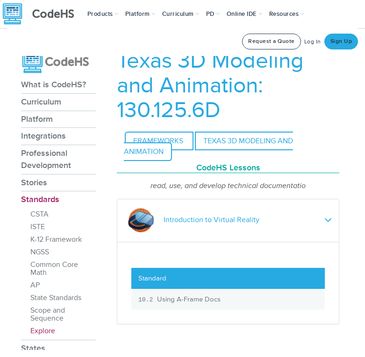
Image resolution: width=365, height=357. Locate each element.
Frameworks (159, 141)
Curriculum (41, 102)
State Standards (55, 297)
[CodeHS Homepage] (42, 14)
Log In (312, 41)
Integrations (43, 136)
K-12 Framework (56, 239)
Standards (40, 199)
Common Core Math (54, 268)
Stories (34, 182)
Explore (42, 331)
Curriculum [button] (181, 14)
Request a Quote (271, 41)
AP (35, 285)
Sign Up (341, 41)
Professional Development (46, 159)
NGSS (39, 252)
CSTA (39, 214)
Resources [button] (287, 14)
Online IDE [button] (245, 14)
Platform (37, 119)
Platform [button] (140, 14)
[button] (103, 14)
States (33, 348)
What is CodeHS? (53, 84)
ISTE (37, 226)
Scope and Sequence (47, 314)
